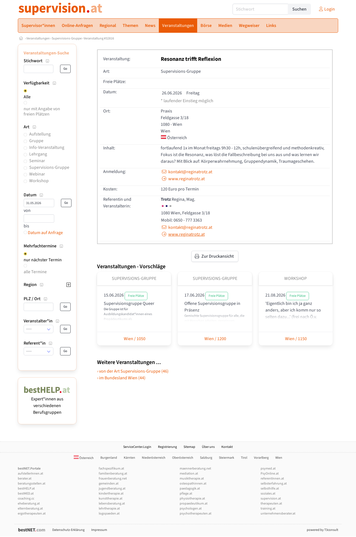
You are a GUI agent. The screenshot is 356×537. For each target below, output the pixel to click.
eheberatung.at (29, 503)
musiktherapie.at (192, 478)
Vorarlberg (261, 457)
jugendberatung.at (112, 488)
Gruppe (36, 141)
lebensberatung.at (112, 503)
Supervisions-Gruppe (67, 38)
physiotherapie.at (192, 498)
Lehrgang (38, 154)
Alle (27, 97)
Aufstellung (40, 134)
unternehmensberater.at (278, 513)
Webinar (37, 174)
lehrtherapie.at (109, 508)
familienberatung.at (113, 473)
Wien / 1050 (134, 339)
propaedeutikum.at (193, 503)
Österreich (84, 458)
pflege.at (186, 493)
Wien (278, 457)
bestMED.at (26, 493)
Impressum (99, 530)
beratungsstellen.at (31, 483)
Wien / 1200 (215, 339)
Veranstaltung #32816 (99, 38)
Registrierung (167, 447)
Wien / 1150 (295, 339)
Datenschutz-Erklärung (68, 530)
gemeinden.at (108, 483)
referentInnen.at (272, 478)
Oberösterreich (182, 457)
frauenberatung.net (113, 478)
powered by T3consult (322, 530)
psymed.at (268, 468)
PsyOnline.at (270, 473)
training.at (268, 508)
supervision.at (271, 498)
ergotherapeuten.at (32, 513)
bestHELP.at (26, 488)
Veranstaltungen (38, 38)
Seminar (37, 161)
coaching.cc (26, 498)
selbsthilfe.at (270, 488)
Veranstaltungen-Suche (46, 53)
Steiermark (226, 457)
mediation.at (189, 473)
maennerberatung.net (195, 468)
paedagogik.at (190, 488)
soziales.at (268, 493)
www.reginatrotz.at (183, 179)
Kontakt (227, 447)
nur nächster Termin (43, 260)
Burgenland (108, 457)
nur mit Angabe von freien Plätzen (42, 111)
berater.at (24, 478)
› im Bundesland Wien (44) (121, 378)
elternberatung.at (30, 508)
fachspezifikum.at (111, 468)
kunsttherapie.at (110, 498)
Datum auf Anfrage (43, 233)
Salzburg (206, 457)
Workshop (39, 181)
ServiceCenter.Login (137, 447)
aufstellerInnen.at (30, 473)
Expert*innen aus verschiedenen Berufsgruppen (47, 402)
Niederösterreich (153, 457)
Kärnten (129, 457)
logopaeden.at (109, 513)
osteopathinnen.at (193, 483)
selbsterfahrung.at (274, 483)
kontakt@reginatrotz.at (186, 172)
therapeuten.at (271, 503)
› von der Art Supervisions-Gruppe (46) (133, 371)
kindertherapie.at (111, 493)
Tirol (244, 457)
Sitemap (189, 447)
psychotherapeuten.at (195, 513)
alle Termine (35, 272)
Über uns (208, 447)
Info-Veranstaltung (46, 147)
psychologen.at (191, 508)
